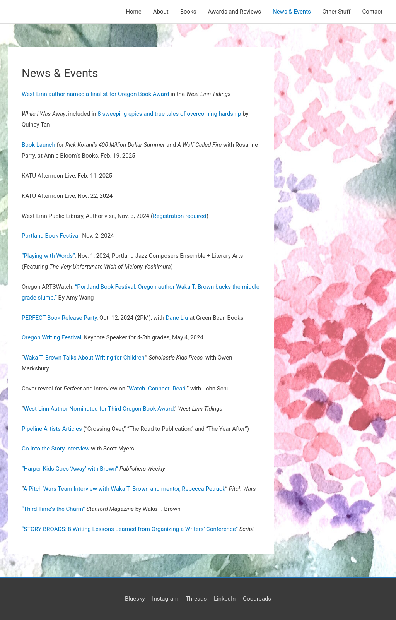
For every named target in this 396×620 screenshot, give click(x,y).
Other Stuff (337, 11)
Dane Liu (177, 317)
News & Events (292, 11)
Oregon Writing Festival (51, 337)
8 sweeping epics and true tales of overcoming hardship (169, 113)
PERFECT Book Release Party (59, 317)
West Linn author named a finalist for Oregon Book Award (95, 94)
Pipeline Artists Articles (52, 428)
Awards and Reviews (234, 11)
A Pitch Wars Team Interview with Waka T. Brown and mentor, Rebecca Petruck (124, 488)
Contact (372, 11)
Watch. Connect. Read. (158, 388)
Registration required (180, 215)
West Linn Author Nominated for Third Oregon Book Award (99, 408)
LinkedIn (225, 598)
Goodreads (257, 598)
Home (133, 11)
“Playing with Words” (48, 255)
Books (188, 11)
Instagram (165, 598)
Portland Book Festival (51, 235)
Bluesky (135, 598)
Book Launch (39, 144)
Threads (196, 598)
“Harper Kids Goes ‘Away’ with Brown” (70, 468)
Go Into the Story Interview (56, 448)
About (161, 11)
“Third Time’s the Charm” (53, 508)
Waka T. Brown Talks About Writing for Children (84, 357)
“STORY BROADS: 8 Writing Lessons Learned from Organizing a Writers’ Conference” (130, 529)
